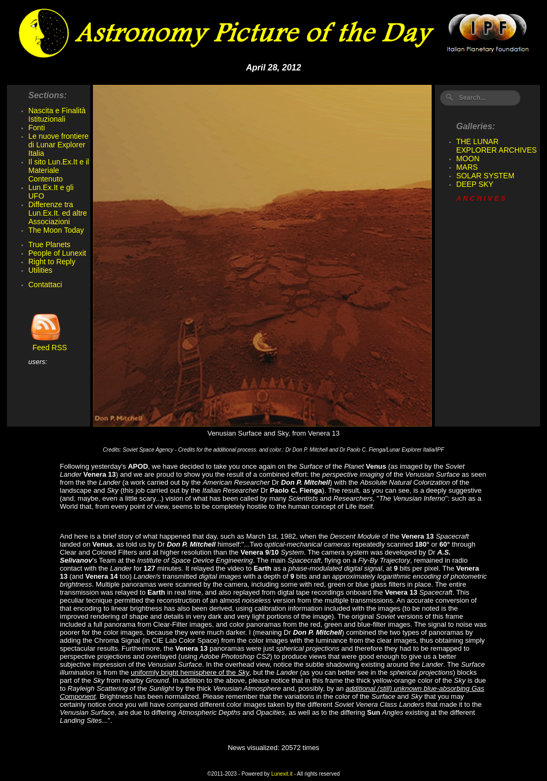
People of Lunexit (57, 253)
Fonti (36, 127)
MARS (467, 167)
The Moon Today (56, 230)
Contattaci (45, 284)
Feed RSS (47, 344)
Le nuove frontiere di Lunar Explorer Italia (58, 144)
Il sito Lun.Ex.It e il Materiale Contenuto (58, 170)
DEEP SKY (475, 184)
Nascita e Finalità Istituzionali (56, 114)
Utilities (40, 270)
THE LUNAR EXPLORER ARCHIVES (496, 145)
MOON (468, 158)
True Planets (49, 244)
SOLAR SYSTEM (485, 175)
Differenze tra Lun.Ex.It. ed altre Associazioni (57, 213)
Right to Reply (51, 261)
